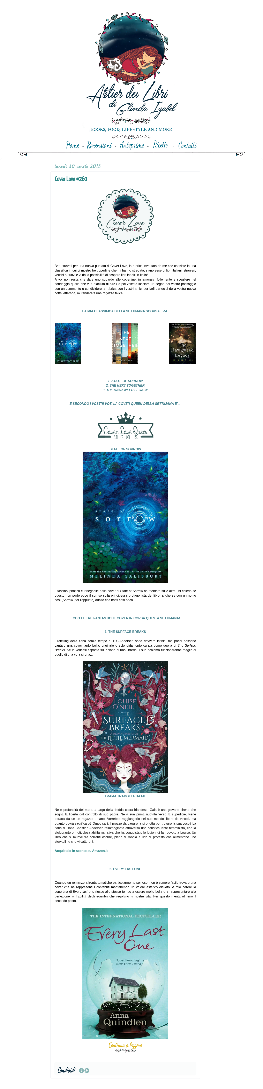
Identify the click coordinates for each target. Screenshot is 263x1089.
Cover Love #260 (71, 179)
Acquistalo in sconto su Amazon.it (81, 851)
